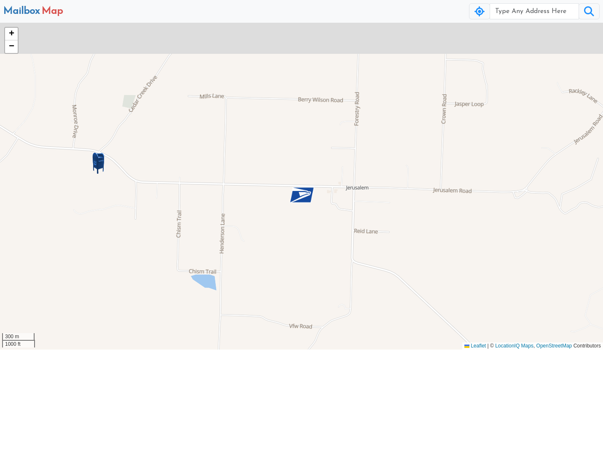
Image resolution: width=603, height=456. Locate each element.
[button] (301, 194)
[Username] (534, 11)
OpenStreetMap (554, 346)
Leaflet (475, 346)
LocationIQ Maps (514, 346)
